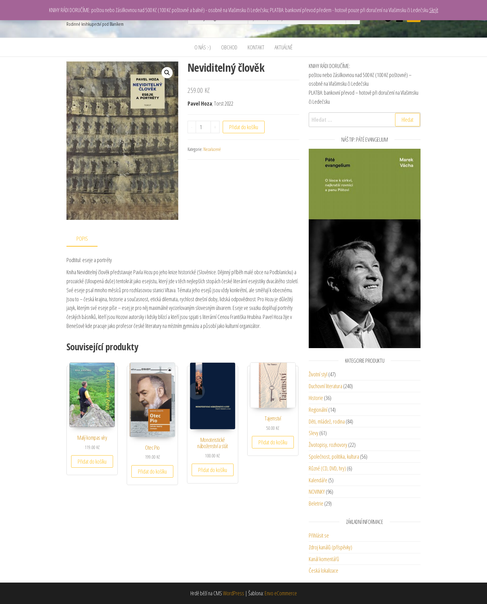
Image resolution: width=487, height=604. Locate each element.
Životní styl (318, 374)
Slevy (313, 433)
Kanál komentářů (324, 559)
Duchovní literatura (325, 386)
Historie (316, 398)
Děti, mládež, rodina (327, 421)
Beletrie (316, 503)
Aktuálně (284, 47)
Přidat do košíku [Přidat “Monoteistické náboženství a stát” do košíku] (212, 470)
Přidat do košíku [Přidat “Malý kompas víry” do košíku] (92, 461)
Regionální (318, 409)
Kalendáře (318, 480)
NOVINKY (317, 491)
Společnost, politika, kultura (334, 456)
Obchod (229, 47)
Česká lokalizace (323, 570)
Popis (82, 238)
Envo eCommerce (281, 593)
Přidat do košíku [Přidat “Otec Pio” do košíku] (152, 471)
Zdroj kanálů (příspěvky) (330, 547)
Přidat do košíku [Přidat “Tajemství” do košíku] (272, 442)
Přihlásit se (319, 535)
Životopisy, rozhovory (328, 444)
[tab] (86, 239)
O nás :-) (202, 47)
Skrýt (433, 10)
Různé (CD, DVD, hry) (327, 468)
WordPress (233, 593)
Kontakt (256, 47)
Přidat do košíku (243, 127)
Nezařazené (212, 149)
